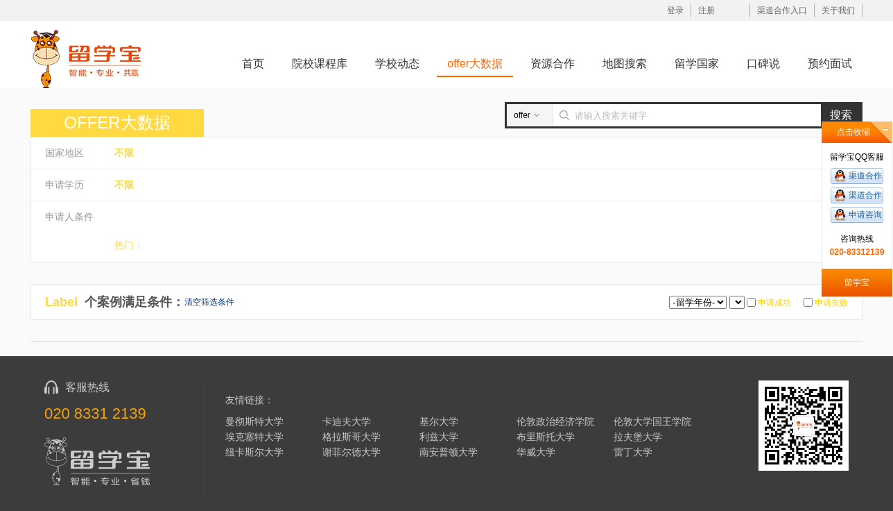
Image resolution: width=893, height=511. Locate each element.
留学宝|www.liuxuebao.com (86, 58)
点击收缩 (853, 132)
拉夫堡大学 (638, 436)
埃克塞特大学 (254, 436)
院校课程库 (319, 63)
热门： (129, 245)
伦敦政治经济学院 (555, 421)
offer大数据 (475, 63)
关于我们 (838, 10)
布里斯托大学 (546, 436)
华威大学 (536, 452)
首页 (253, 63)
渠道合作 (865, 176)
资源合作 (552, 63)
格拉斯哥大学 (351, 436)
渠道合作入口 (782, 10)
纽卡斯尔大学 (254, 452)
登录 (675, 10)
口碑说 (763, 63)
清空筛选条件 (209, 302)
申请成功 (773, 303)
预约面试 (830, 63)
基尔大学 (438, 421)
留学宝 (856, 282)
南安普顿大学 (448, 452)
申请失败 (830, 303)
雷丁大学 (633, 452)
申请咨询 (865, 214)
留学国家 (697, 63)
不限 (124, 152)
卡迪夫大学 (346, 421)
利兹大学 (438, 436)
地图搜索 (624, 63)
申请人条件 (69, 216)
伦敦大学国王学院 (652, 421)
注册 (706, 10)
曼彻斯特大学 (254, 421)
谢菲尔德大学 (351, 452)
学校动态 (397, 63)
